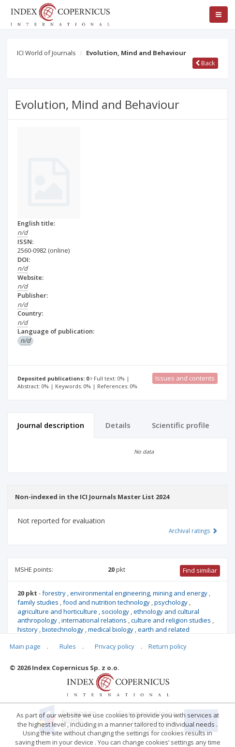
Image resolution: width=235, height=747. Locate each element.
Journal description (50, 425)
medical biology (111, 629)
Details (118, 425)
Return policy (167, 646)
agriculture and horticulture (58, 611)
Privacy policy (114, 646)
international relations (94, 620)
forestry (54, 593)
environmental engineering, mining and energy (139, 593)
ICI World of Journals (46, 52)
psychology (171, 602)
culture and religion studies (171, 620)
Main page (25, 646)
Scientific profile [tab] (180, 425)
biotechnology (63, 629)
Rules (67, 646)
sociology (116, 611)
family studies (38, 602)
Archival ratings (193, 530)
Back (205, 63)
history (28, 629)
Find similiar (200, 570)
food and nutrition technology (107, 602)
